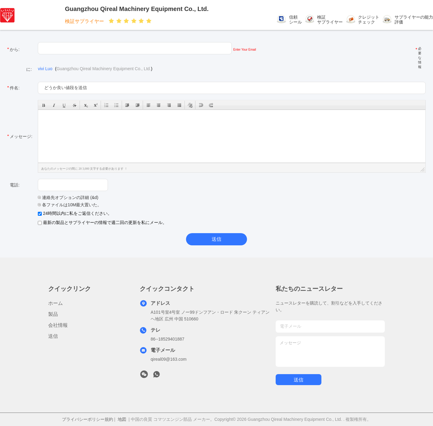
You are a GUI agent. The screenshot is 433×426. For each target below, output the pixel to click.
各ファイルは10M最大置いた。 (70, 204)
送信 (53, 336)
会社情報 (58, 325)
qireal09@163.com (169, 359)
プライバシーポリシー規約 (87, 419)
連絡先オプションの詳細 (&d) (68, 197)
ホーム (55, 303)
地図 (122, 419)
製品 (53, 314)
